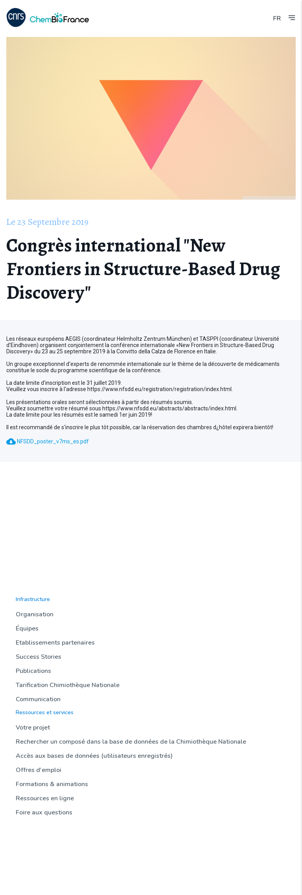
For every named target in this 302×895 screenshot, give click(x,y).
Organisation (34, 614)
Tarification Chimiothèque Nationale (68, 685)
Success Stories (38, 656)
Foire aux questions (44, 812)
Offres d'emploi (38, 770)
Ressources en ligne (45, 798)
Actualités (28, 834)
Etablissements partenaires (55, 642)
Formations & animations (52, 784)
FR (277, 18)
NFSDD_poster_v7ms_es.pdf (47, 441)
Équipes (27, 628)
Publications (33, 671)
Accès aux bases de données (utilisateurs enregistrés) (94, 756)
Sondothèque (33, 864)
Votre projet (33, 727)
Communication (38, 699)
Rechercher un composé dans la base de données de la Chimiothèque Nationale (131, 741)
